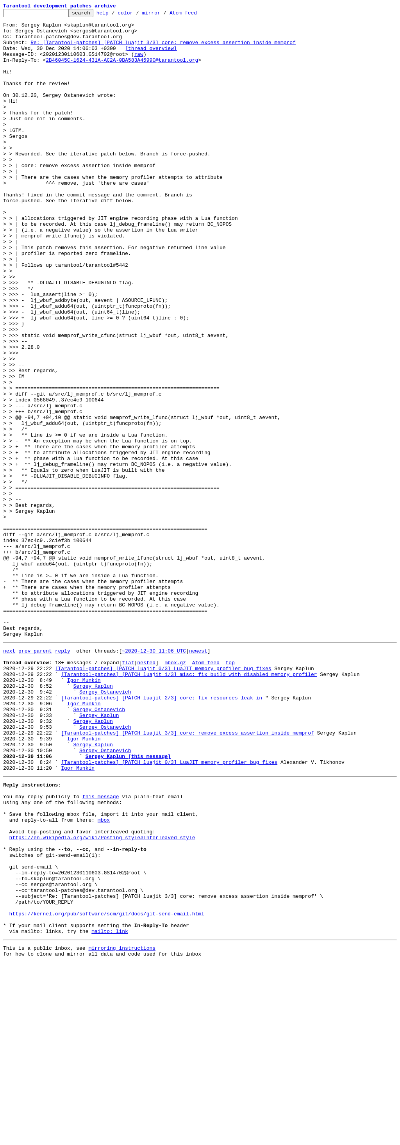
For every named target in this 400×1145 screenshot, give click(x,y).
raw (138, 63)
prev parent (35, 777)
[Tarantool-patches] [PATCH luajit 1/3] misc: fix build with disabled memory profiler (189, 805)
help (115, 14)
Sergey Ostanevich (105, 826)
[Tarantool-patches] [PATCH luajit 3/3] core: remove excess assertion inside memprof (187, 875)
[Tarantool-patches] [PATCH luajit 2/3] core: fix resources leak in (161, 833)
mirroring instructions (121, 1129)
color (137, 14)
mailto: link (109, 1111)
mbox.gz (175, 791)
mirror (163, 14)
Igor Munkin (84, 812)
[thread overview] (151, 56)
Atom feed (195, 14)
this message (100, 949)
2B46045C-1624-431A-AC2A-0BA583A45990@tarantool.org (122, 70)
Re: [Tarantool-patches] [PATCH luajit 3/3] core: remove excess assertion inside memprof (163, 49)
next (9, 777)
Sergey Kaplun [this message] (128, 903)
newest (198, 777)
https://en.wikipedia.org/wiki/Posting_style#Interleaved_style (102, 998)
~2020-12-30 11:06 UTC (154, 777)
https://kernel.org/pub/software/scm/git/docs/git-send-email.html (106, 1090)
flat (128, 791)
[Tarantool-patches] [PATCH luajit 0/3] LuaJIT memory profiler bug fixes (163, 798)
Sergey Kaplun (92, 819)
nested (146, 791)
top (229, 791)
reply (62, 777)
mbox (104, 977)
